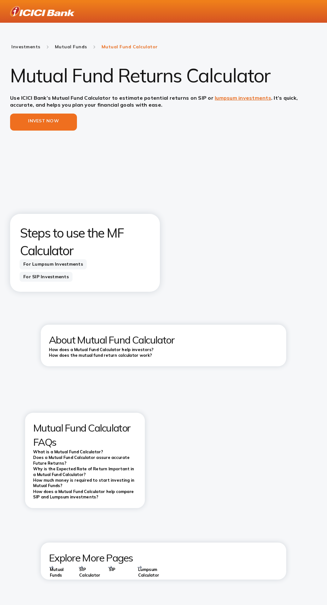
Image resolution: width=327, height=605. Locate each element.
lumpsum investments (243, 98)
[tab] (53, 264)
